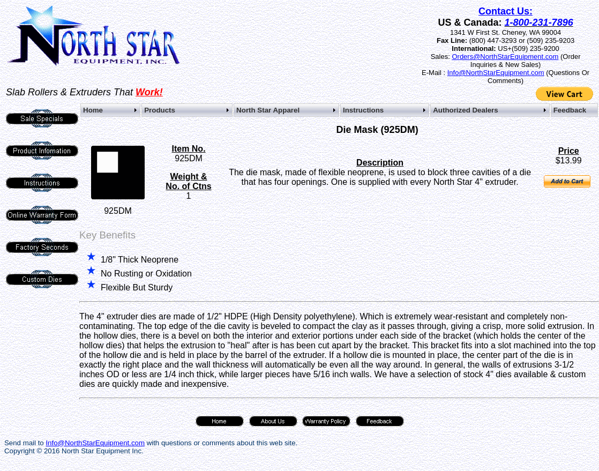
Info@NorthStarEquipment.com (495, 73)
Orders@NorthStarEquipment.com (505, 57)
